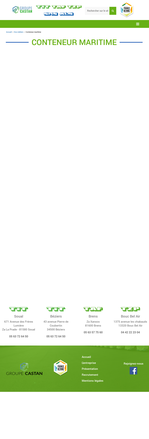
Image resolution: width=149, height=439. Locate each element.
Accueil (9, 32)
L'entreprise (89, 363)
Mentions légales (92, 380)
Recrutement (90, 374)
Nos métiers (18, 32)
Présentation (90, 369)
